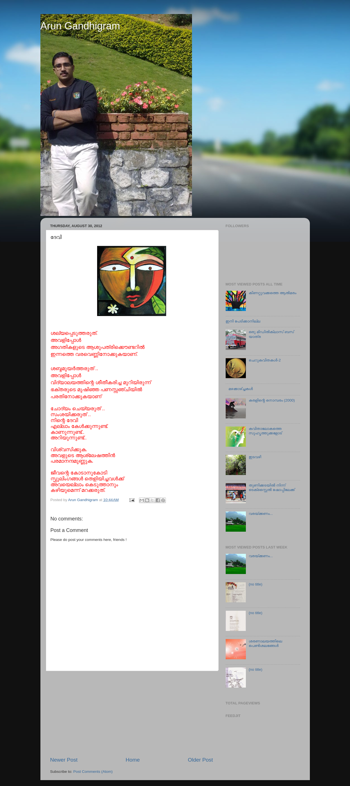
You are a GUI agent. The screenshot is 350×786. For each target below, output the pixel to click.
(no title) (255, 584)
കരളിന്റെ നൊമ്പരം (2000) (272, 400)
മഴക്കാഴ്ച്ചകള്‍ (240, 389)
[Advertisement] (132, 714)
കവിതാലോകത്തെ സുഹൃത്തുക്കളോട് (265, 431)
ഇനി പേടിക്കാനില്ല (243, 321)
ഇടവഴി (255, 457)
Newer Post (64, 760)
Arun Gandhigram (80, 26)
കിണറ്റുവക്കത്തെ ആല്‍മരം (272, 293)
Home (133, 760)
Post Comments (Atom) (93, 771)
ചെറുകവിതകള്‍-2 (265, 360)
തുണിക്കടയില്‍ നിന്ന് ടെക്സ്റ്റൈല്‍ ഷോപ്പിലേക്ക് (272, 487)
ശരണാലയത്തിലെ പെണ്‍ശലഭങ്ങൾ (265, 643)
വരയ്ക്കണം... (261, 513)
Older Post (200, 760)
